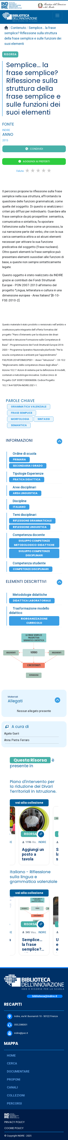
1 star (27, 170)
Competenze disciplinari (31, 569)
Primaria (19, 459)
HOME (11, 1055)
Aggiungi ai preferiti (36, 161)
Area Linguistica (25, 493)
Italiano (19, 507)
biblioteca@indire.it (44, 996)
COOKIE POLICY (14, 1128)
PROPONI (13, 1079)
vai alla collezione (29, 803)
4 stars (44, 170)
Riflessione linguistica (30, 527)
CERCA (12, 1063)
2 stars (33, 170)
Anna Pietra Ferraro (17, 740)
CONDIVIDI (36, 149)
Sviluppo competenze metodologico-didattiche (34, 543)
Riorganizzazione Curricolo (34, 621)
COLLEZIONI (16, 1095)
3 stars (38, 170)
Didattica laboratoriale (32, 600)
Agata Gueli (11, 733)
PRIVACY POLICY (14, 1122)
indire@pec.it (17, 1033)
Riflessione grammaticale (32, 520)
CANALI (12, 1087)
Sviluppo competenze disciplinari (34, 553)
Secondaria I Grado (28, 466)
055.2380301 (17, 1025)
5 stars (49, 170)
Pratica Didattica (26, 479)
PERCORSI (14, 1103)
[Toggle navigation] (57, 15)
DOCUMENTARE (18, 1071)
